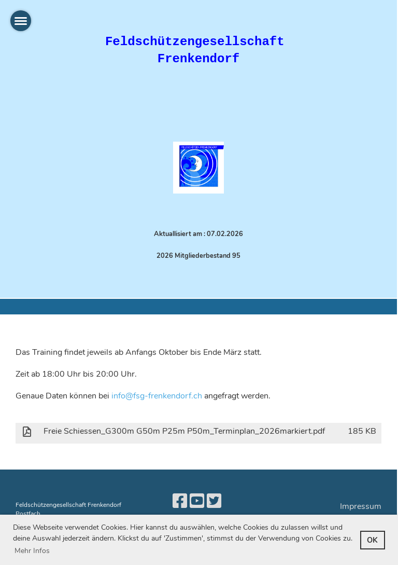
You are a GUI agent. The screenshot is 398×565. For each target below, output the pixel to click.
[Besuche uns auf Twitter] (214, 501)
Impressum (360, 506)
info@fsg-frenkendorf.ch (156, 396)
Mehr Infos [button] (32, 551)
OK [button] (372, 540)
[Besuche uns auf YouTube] (197, 501)
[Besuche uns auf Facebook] (180, 501)
